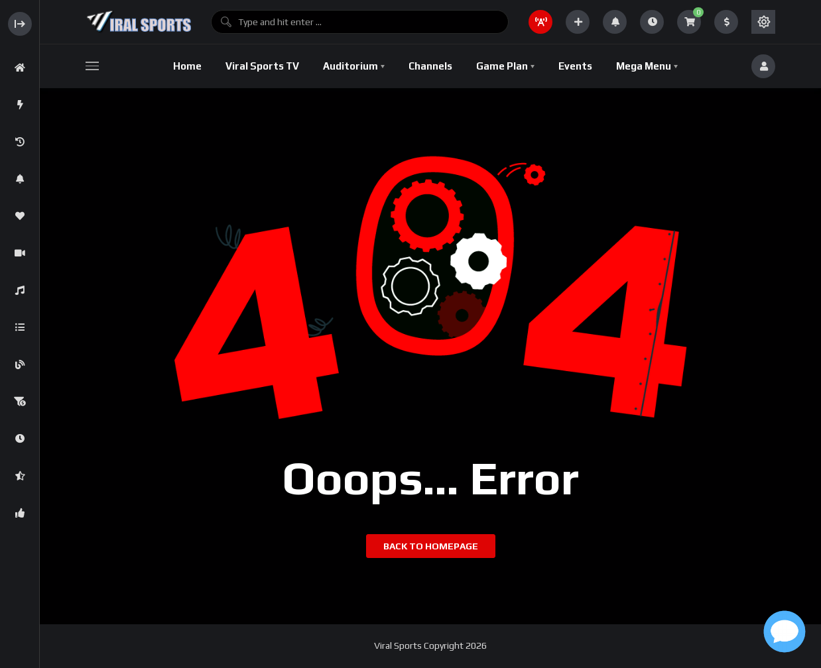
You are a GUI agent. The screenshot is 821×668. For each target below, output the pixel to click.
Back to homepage (430, 546)
